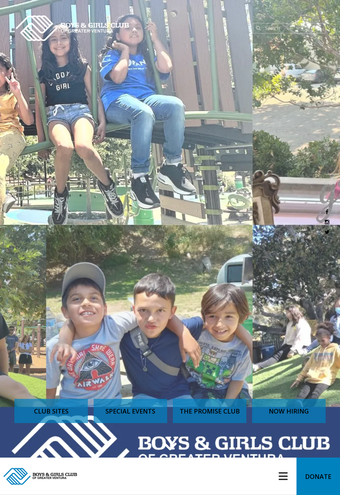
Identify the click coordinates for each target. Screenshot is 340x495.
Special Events (130, 411)
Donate (318, 476)
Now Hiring (289, 411)
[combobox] (289, 28)
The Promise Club (210, 411)
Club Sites (51, 411)
